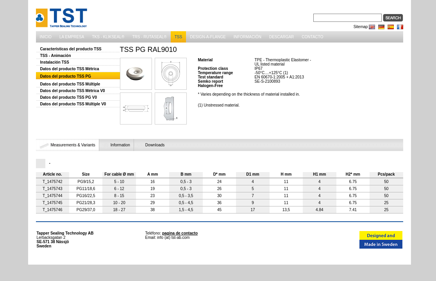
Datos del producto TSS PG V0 (68, 97)
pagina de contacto (180, 233)
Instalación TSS (54, 62)
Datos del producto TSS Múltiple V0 (73, 104)
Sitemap (361, 27)
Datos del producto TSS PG (65, 76)
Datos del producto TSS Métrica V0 (72, 91)
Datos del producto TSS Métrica (69, 69)
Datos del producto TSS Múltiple (70, 84)
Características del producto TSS (71, 49)
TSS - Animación (55, 55)
